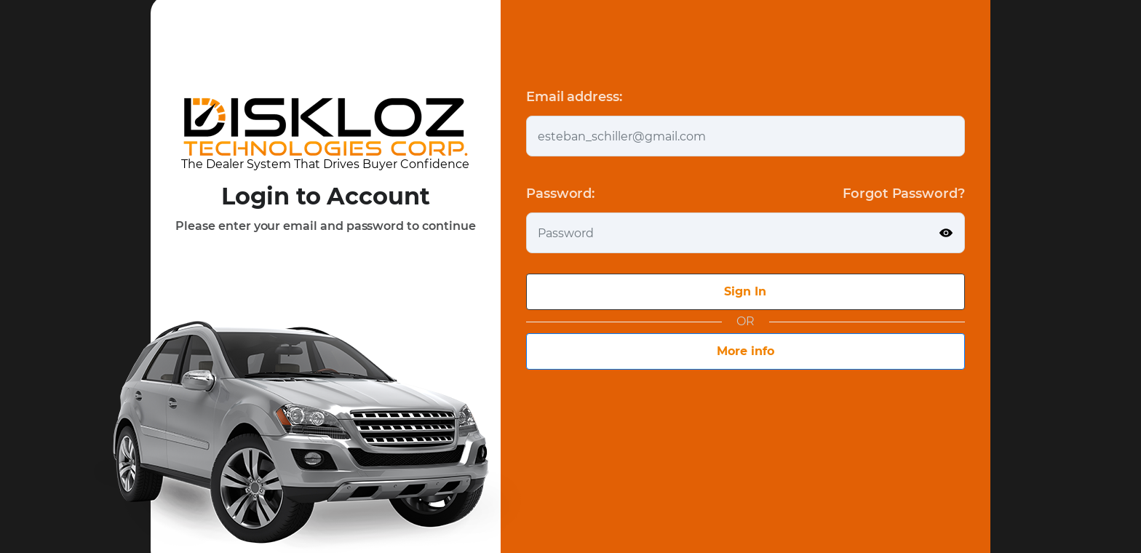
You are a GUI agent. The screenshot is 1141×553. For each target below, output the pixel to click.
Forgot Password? (904, 194)
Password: (560, 194)
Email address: (574, 97)
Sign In (745, 291)
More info (745, 351)
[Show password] (946, 233)
